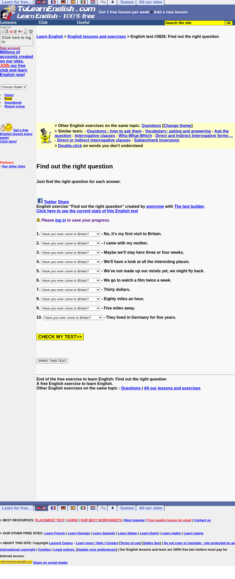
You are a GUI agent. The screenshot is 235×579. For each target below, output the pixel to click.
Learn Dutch (149, 533)
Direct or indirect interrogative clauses (94, 140)
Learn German (79, 533)
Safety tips (151, 543)
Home (9, 95)
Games (127, 508)
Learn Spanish (104, 533)
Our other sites (13, 166)
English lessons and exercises (97, 36)
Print (8, 99)
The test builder (189, 206)
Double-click (70, 146)
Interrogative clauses (95, 136)
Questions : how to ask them (114, 131)
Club (43, 22)
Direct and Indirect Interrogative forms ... (194, 136)
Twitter (50, 202)
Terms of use (130, 543)
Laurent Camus (61, 543)
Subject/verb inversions (157, 140)
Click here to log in (16, 39)
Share (63, 202)
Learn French (54, 533)
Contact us (202, 520)
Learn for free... (16, 508)
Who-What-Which (135, 136)
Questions (151, 125)
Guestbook (13, 102)
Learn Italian (127, 533)
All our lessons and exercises (172, 388)
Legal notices (63, 549)
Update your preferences (96, 549)
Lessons (8, 22)
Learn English (49, 36)
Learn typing (193, 533)
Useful (83, 22)
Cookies (44, 549)
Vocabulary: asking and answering (178, 131)
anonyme (155, 206)
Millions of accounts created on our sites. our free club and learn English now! (16, 63)
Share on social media (50, 562)
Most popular (134, 520)
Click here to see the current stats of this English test (87, 211)
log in (60, 220)
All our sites (150, 508)
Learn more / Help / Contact (97, 543)
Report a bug (15, 106)
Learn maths (171, 533)
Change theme (177, 125)
